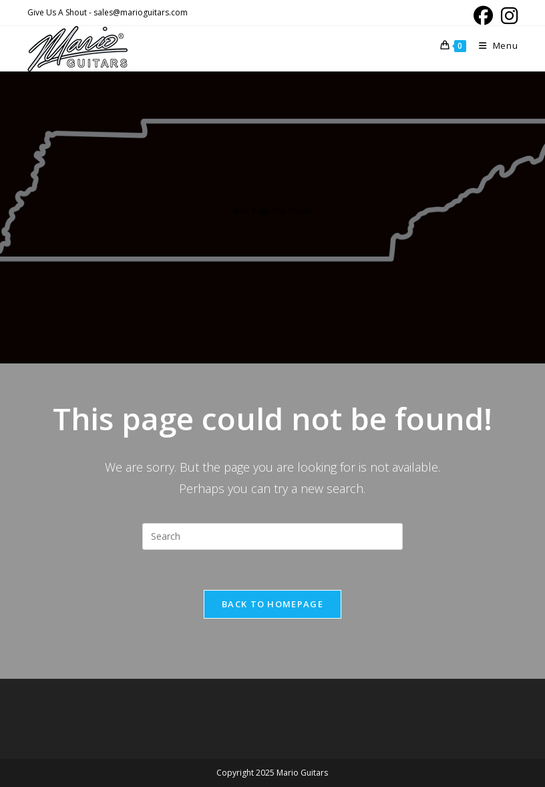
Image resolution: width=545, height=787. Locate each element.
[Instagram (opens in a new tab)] (507, 15)
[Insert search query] (272, 536)
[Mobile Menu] (493, 45)
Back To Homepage (272, 604)
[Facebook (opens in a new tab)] (483, 15)
